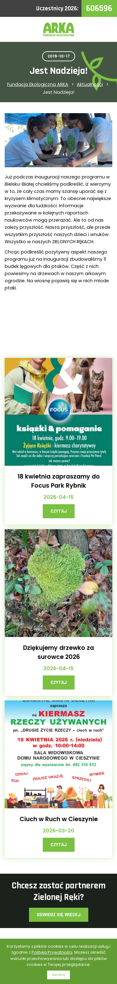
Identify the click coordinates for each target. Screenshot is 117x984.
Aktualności (90, 84)
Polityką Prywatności (52, 952)
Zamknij (58, 974)
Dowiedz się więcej (58, 914)
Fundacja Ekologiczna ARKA (37, 84)
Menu (104, 29)
